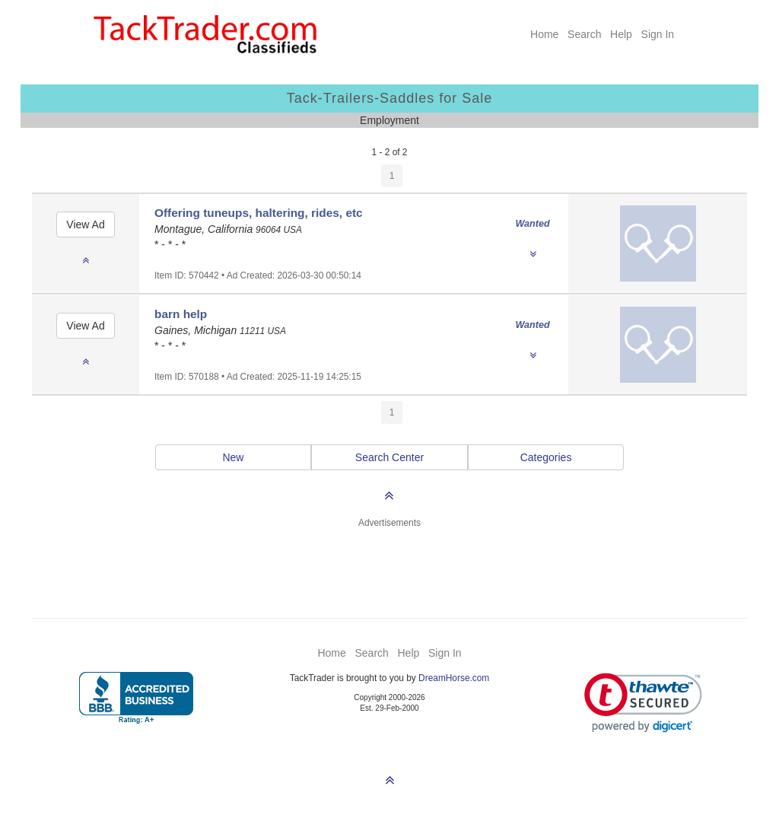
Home (544, 34)
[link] (643, 703)
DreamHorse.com (453, 678)
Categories (546, 457)
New (232, 457)
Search (584, 34)
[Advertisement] (389, 564)
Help (621, 34)
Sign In (658, 34)
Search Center (389, 457)
